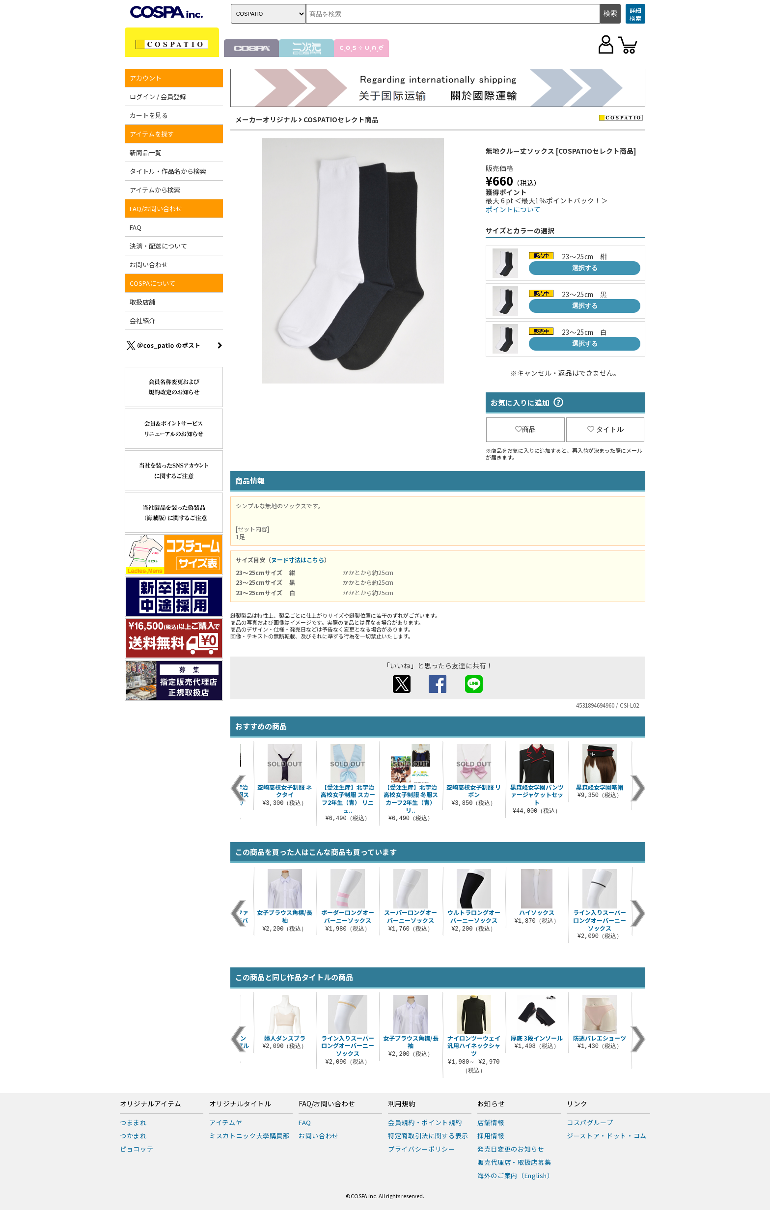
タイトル (605, 429)
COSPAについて (152, 283)
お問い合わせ (149, 264)
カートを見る (149, 115)
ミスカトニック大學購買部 (249, 1135)
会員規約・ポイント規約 (425, 1122)
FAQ (135, 227)
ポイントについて (513, 209)
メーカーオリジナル (266, 119)
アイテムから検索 (155, 189)
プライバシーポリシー (421, 1149)
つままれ (133, 1122)
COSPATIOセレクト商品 (341, 119)
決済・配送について (158, 245)
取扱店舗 (142, 301)
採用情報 (490, 1135)
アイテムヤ (225, 1122)
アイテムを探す (152, 133)
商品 (525, 429)
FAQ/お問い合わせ (156, 208)
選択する (585, 268)
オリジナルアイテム (150, 1104)
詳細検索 (635, 14)
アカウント (146, 77)
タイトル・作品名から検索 (168, 171)
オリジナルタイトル (240, 1104)
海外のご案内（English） (515, 1175)
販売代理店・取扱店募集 (514, 1162)
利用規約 (401, 1104)
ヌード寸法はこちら (297, 559)
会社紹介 (142, 320)
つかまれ (133, 1135)
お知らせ (491, 1104)
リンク (577, 1104)
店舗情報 (490, 1122)
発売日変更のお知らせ (511, 1149)
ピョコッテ (136, 1149)
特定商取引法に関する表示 (428, 1135)
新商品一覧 (146, 152)
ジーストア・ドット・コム (607, 1135)
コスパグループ (590, 1122)
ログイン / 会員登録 (158, 96)
